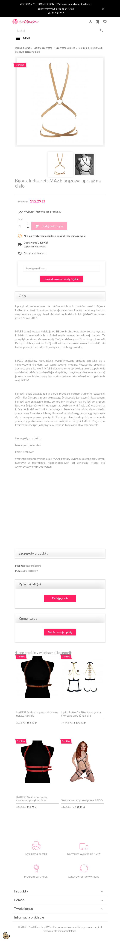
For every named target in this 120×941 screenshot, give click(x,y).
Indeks (19, 570)
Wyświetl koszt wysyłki (35, 246)
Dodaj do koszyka (49, 226)
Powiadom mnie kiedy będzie (61, 279)
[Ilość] (22, 226)
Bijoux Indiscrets (32, 565)
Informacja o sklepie (29, 917)
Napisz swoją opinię (60, 632)
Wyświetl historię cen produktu (40, 212)
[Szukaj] (60, 30)
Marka (19, 565)
